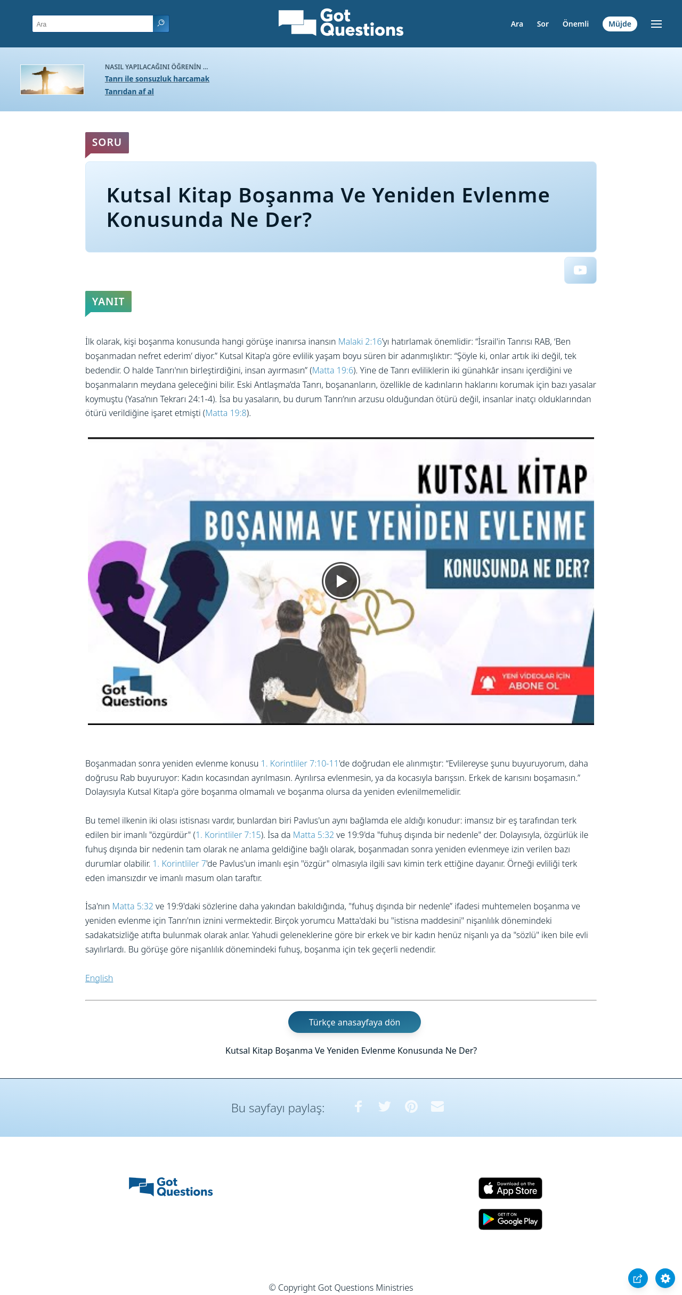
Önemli (576, 24)
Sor (543, 24)
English (99, 978)
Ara (517, 24)
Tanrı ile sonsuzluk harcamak (157, 79)
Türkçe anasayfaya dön (355, 1022)
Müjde (619, 24)
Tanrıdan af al (129, 91)
